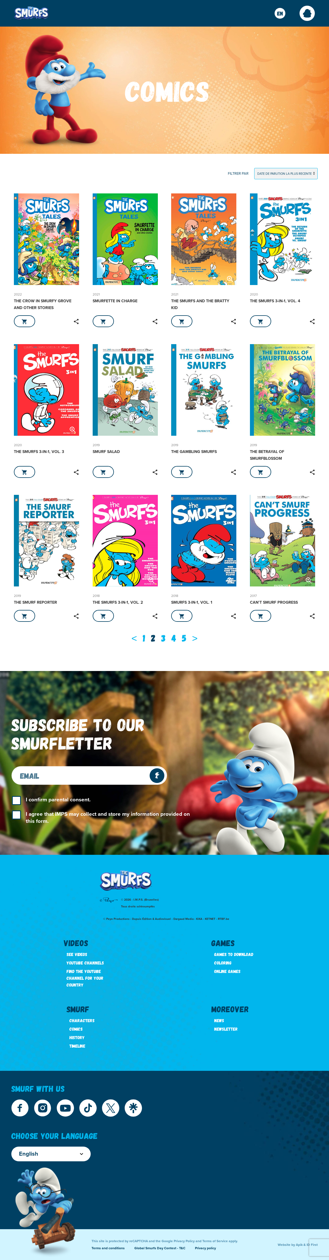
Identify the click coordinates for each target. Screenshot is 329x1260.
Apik (299, 1245)
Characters (82, 1020)
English (51, 1154)
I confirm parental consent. (58, 800)
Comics (76, 1029)
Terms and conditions (108, 1248)
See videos (77, 954)
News (219, 1020)
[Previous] (134, 638)
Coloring (223, 962)
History (77, 1037)
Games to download (233, 954)
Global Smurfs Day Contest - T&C (159, 1248)
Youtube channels (85, 962)
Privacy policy (205, 1248)
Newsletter (226, 1029)
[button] (307, 13)
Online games (227, 971)
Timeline (77, 1045)
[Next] (195, 638)
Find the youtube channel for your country (85, 977)
